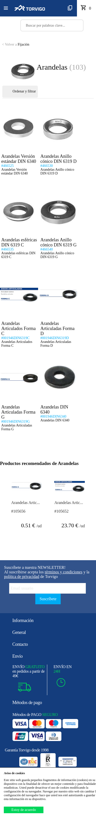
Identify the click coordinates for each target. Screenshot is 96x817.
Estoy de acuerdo (23, 810)
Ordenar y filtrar (20, 92)
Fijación (15, 44)
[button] (6, 8)
